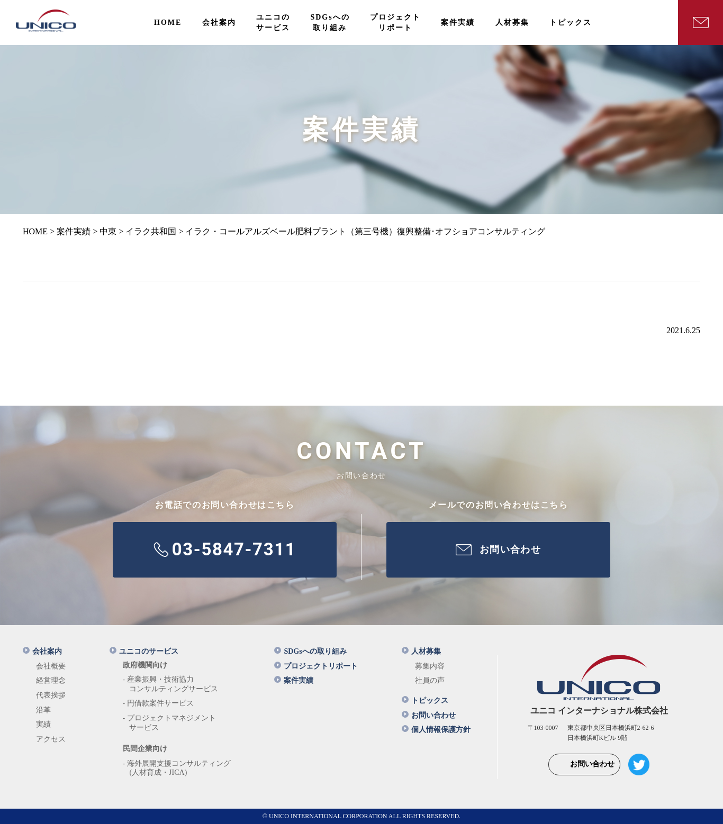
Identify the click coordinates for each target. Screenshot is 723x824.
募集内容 (430, 666)
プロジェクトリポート (316, 666)
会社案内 (42, 651)
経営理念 (51, 680)
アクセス (51, 739)
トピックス (425, 700)
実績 (43, 724)
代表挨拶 (51, 695)
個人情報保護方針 (436, 730)
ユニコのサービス (144, 651)
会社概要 (51, 666)
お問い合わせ (429, 715)
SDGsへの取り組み (310, 651)
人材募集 (421, 651)
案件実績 (293, 680)
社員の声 (430, 680)
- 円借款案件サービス (158, 703)
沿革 (43, 710)
